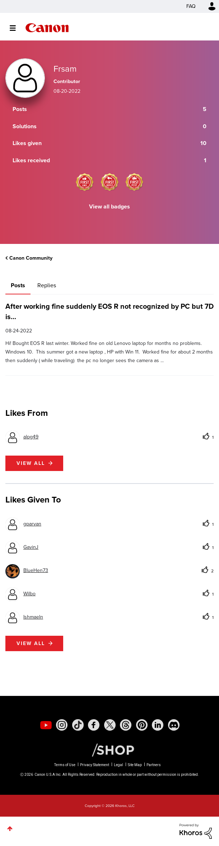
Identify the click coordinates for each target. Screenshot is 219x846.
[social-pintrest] (142, 725)
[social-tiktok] (78, 725)
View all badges (109, 206)
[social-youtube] (46, 725)
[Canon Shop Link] (109, 749)
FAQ (191, 6)
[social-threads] (125, 725)
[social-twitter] (110, 725)
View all (31, 463)
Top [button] (10, 829)
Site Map (135, 765)
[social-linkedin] (157, 725)
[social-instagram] (61, 725)
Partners (153, 765)
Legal (118, 765)
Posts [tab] (18, 285)
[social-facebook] (93, 725)
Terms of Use (64, 765)
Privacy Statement (94, 765)
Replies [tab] (46, 285)
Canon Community (47, 28)
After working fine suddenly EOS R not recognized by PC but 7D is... (109, 311)
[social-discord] (174, 725)
